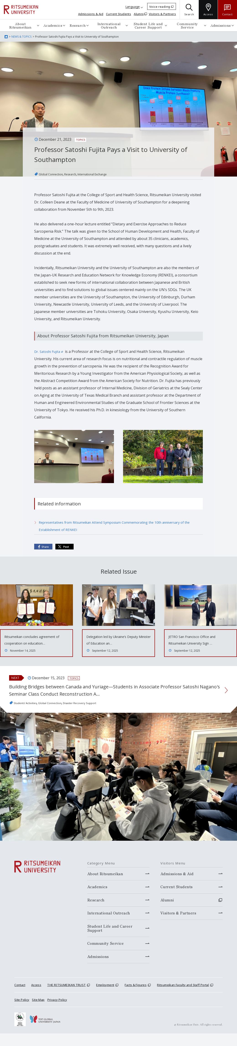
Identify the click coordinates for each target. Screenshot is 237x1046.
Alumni (139, 14)
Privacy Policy (57, 1012)
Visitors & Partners (162, 14)
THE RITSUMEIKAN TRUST (66, 997)
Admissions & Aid (90, 14)
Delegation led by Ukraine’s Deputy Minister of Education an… (115, 643)
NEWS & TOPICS (21, 37)
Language (133, 7)
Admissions (221, 25)
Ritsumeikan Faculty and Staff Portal (183, 997)
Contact (19, 997)
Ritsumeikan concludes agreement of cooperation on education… (33, 643)
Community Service (187, 25)
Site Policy (21, 1012)
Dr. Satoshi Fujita (50, 351)
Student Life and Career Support (148, 25)
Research (78, 25)
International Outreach (109, 25)
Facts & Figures (136, 997)
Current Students (118, 14)
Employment (105, 997)
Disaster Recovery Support (103, 715)
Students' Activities (30, 715)
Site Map (38, 1012)
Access (36, 997)
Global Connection (54, 174)
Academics (53, 25)
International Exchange (109, 174)
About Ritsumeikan (20, 25)
